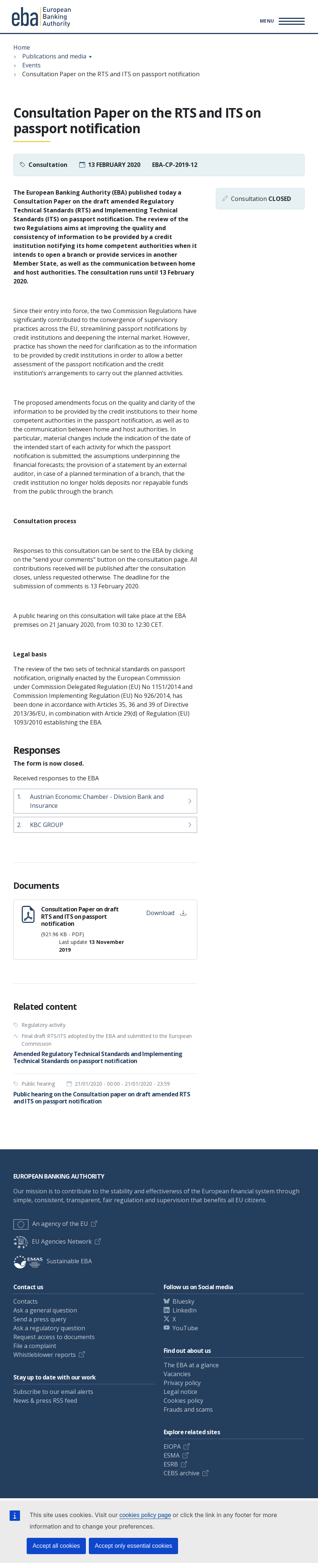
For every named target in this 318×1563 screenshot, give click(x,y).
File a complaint (34, 1346)
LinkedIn (185, 1310)
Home (21, 47)
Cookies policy (183, 1400)
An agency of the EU (50, 1224)
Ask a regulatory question (49, 1328)
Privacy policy (182, 1383)
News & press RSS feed (45, 1400)
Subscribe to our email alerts (53, 1392)
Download (166, 913)
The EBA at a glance (191, 1365)
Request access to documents (54, 1337)
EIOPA (172, 1446)
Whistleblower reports (44, 1355)
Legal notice (180, 1392)
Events (31, 65)
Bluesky (183, 1301)
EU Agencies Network (52, 1241)
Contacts (25, 1301)
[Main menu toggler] (281, 21)
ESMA (172, 1455)
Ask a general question (45, 1310)
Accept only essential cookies (133, 1546)
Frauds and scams (188, 1409)
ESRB (171, 1464)
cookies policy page (145, 1515)
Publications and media (54, 56)
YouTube (185, 1328)
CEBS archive (182, 1473)
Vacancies (177, 1374)
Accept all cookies (56, 1546)
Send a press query (39, 1319)
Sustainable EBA (52, 1261)
